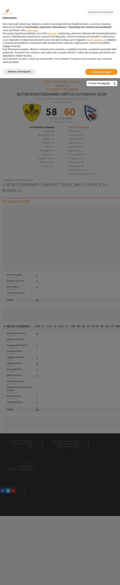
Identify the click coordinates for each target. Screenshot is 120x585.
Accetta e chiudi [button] (101, 71)
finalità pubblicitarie (95, 40)
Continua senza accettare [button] (100, 12)
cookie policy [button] (32, 30)
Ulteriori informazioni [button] (19, 71)
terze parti (53, 33)
